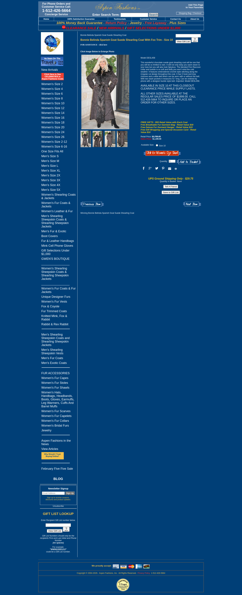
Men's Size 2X (50, 175)
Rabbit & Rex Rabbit (54, 324)
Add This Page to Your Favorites (195, 6)
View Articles (49, 449)
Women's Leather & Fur (57, 211)
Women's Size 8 (52, 98)
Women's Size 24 (52, 132)
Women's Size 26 (52, 137)
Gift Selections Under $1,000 (55, 252)
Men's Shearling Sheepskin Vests (52, 351)
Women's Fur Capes (54, 378)
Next (192, 204)
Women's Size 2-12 (54, 141)
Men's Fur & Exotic (53, 231)
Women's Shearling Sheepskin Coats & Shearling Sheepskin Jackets (55, 274)
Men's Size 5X (50, 189)
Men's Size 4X (50, 185)
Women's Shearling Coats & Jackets (58, 196)
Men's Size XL (50, 170)
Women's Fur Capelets (56, 416)
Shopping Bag (185, 13)
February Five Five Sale (57, 468)
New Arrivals (49, 69)
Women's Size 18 (52, 122)
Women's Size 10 (52, 103)
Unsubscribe (58, 506)
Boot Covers (49, 236)
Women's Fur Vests (54, 301)
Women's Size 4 (52, 89)
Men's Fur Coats (52, 358)
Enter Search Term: (106, 14)
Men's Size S (50, 156)
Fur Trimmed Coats (54, 311)
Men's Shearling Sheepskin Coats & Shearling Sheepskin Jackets (55, 221)
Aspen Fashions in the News (56, 442)
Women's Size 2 (52, 84)
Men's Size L (49, 165)
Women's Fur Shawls (55, 387)
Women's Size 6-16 (54, 146)
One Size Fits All (52, 151)
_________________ (55, 263)
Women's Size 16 (52, 117)
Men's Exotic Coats (54, 363)
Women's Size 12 (52, 108)
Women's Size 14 (52, 113)
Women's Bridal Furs (55, 425)
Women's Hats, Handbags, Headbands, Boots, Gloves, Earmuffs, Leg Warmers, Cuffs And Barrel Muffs (57, 399)
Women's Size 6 (52, 93)
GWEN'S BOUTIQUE (55, 258)
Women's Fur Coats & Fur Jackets (58, 290)
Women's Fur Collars (55, 420)
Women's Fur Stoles (54, 382)
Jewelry (46, 430)
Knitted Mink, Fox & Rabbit (54, 317)
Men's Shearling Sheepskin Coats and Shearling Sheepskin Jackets (55, 340)
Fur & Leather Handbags (57, 241)
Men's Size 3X (50, 180)
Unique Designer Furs (55, 296)
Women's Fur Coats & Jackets (55, 204)
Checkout (197, 13)
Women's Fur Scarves (56, 411)
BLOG (58, 479)
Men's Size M (50, 161)
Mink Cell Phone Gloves (57, 245)
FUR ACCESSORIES (55, 373)
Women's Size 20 (52, 127)
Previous (92, 204)
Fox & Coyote (50, 306)
